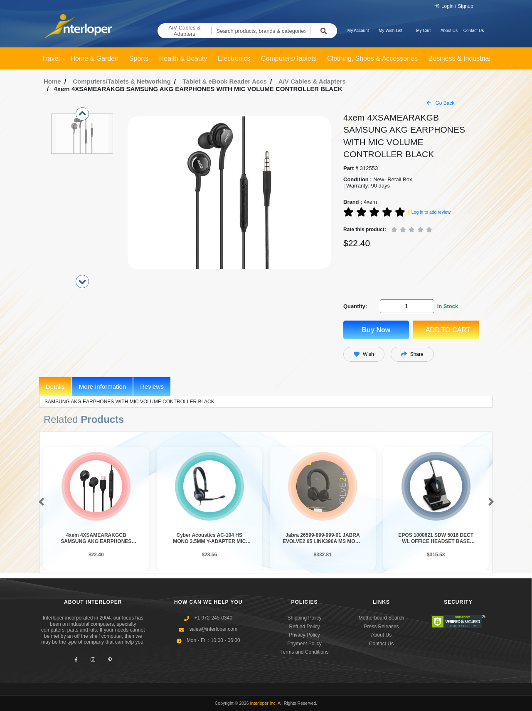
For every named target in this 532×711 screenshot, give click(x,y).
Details (55, 386)
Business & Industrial (459, 58)
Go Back (440, 103)
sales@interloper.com (213, 629)
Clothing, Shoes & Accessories (372, 58)
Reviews (152, 386)
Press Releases (381, 627)
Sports (138, 58)
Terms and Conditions (304, 652)
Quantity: (355, 306)
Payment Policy (304, 644)
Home (52, 81)
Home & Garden (95, 58)
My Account (358, 30)
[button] (39, 502)
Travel (51, 58)
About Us (449, 30)
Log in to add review (431, 212)
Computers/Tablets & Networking (122, 81)
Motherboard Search (381, 618)
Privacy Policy (304, 635)
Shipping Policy (304, 618)
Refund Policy (304, 627)
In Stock (447, 306)
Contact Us (473, 30)
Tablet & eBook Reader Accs (224, 81)
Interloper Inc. (263, 703)
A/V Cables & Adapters (184, 31)
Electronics (234, 58)
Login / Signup (453, 6)
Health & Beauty (183, 58)
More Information (102, 386)
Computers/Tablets (288, 58)
